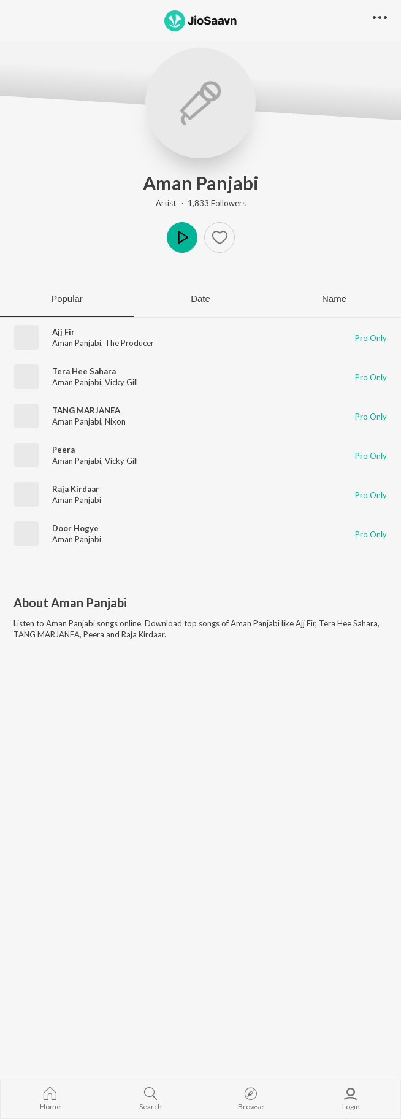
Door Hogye (75, 528)
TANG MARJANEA (86, 410)
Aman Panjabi (201, 183)
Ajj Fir (63, 332)
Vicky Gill (121, 382)
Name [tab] (334, 298)
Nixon (115, 421)
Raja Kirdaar (75, 489)
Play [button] (182, 237)
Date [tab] (200, 298)
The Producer (129, 343)
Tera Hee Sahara (84, 371)
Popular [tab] (67, 298)
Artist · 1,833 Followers (201, 203)
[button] (219, 237)
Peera (63, 450)
